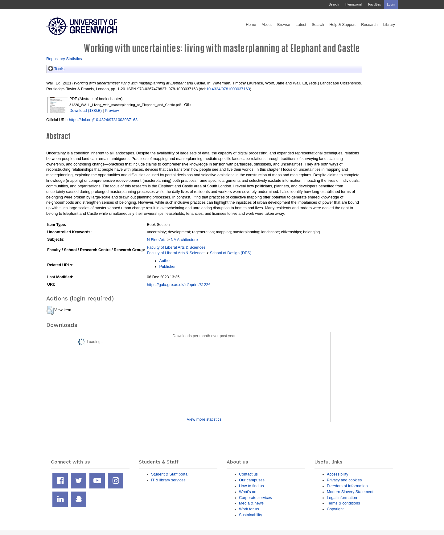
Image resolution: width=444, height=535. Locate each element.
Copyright (335, 509)
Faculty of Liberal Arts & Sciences (176, 247)
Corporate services (255, 497)
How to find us (251, 486)
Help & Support (343, 24)
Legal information (342, 497)
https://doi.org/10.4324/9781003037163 (103, 119)
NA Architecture (184, 239)
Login (391, 4)
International (353, 4)
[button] (50, 310)
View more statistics (204, 419)
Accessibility (337, 474)
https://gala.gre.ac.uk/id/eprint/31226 (178, 284)
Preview (112, 110)
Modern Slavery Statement (350, 491)
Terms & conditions (343, 503)
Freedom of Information (347, 486)
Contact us (248, 474)
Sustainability (250, 515)
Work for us (249, 509)
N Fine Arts (156, 239)
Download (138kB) (85, 110)
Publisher (167, 266)
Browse (283, 24)
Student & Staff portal (169, 474)
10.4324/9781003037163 (228, 89)
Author (165, 260)
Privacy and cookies (344, 480)
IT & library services (168, 480)
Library (389, 24)
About (266, 24)
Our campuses (252, 480)
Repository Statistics (64, 58)
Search (334, 4)
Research (369, 24)
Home (251, 24)
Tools (56, 68)
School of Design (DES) (231, 253)
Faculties (374, 4)
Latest (301, 24)
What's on (247, 491)
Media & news (251, 503)
